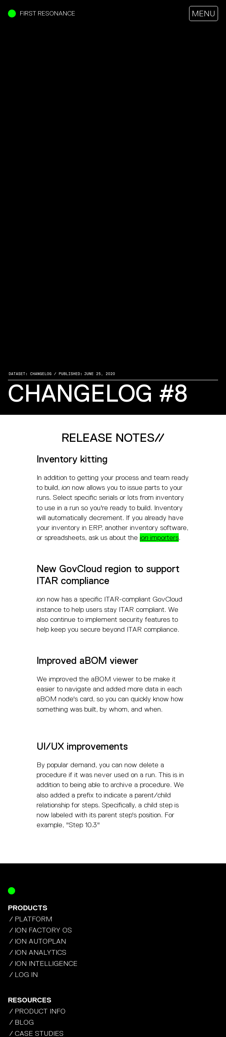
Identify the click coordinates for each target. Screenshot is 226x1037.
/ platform (30, 919)
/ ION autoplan (37, 941)
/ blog (21, 1022)
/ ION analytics (37, 952)
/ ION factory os (40, 930)
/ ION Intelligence (43, 963)
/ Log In (23, 974)
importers (159, 537)
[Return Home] (11, 890)
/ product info (37, 1011)
